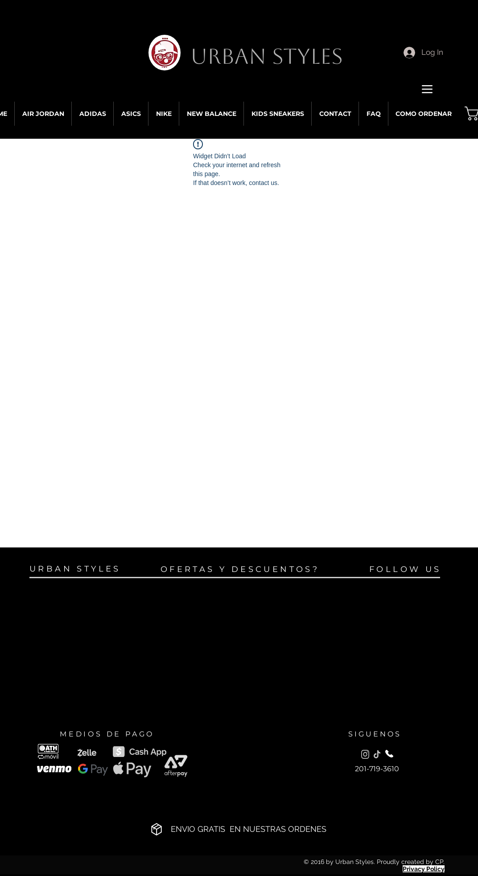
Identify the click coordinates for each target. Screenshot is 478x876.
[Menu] (427, 89)
